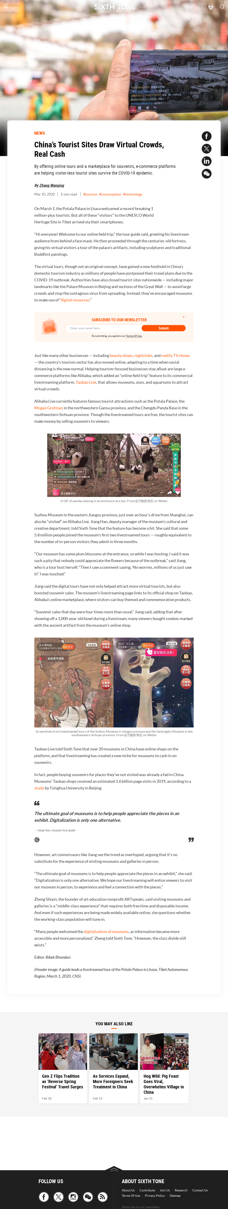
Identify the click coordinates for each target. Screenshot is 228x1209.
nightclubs (143, 355)
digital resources (75, 300)
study (39, 788)
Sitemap (175, 1195)
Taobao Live (86, 382)
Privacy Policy (155, 1195)
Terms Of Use (131, 1195)
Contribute (147, 1190)
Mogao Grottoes (48, 408)
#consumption (110, 194)
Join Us (165, 1190)
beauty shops (121, 355)
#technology (132, 194)
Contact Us (200, 1190)
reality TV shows (175, 355)
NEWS (39, 133)
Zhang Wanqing (51, 185)
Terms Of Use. (134, 335)
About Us (128, 1190)
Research (181, 1190)
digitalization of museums (106, 931)
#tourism (90, 194)
